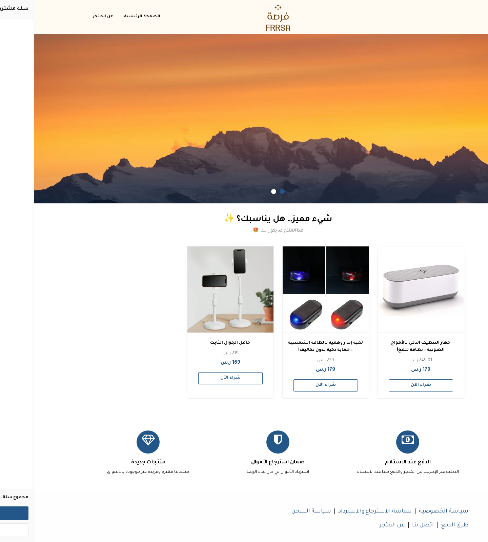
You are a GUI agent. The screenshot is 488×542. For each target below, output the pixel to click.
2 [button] (239, 191)
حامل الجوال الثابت (196, 343)
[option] (244, 118)
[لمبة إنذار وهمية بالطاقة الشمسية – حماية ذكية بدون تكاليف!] (292, 289)
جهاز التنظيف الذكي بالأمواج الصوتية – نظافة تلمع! (386, 347)
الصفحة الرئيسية (108, 17)
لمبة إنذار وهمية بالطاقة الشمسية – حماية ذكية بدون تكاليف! (291, 347)
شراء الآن (387, 385)
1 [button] (248, 191)
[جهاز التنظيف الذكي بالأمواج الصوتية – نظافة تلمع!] (387, 289)
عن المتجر (69, 17)
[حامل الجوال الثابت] (197, 289)
